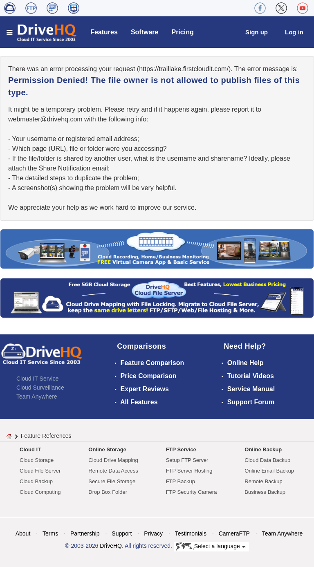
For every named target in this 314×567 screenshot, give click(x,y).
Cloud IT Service (37, 378)
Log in (294, 32)
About (23, 533)
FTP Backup (180, 481)
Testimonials (190, 533)
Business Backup (264, 492)
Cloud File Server (40, 471)
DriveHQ (111, 545)
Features (104, 32)
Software (145, 32)
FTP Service (181, 449)
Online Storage (107, 449)
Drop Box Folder (107, 492)
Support (122, 533)
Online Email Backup (269, 471)
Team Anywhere (36, 396)
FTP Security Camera (191, 492)
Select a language (211, 546)
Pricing (182, 32)
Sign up (256, 32)
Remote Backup (263, 481)
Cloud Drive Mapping (113, 460)
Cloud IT (30, 449)
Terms (50, 533)
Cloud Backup (36, 481)
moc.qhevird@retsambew (45, 119)
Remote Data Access (113, 471)
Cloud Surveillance (40, 387)
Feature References (46, 436)
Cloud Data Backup (267, 460)
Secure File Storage (111, 481)
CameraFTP (234, 533)
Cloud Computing (40, 492)
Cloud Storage (37, 460)
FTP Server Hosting (189, 471)
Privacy (153, 533)
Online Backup (263, 449)
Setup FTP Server (187, 460)
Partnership (85, 533)
